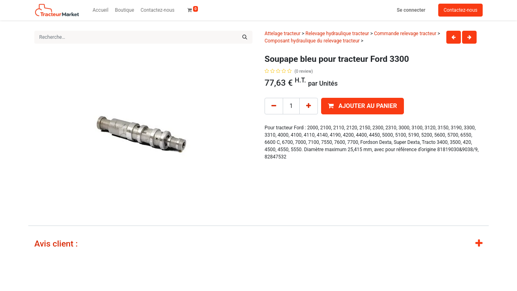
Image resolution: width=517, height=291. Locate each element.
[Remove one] (274, 106)
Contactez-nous (460, 10)
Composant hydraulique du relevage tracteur (312, 41)
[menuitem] (100, 10)
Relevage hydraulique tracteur (337, 33)
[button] (362, 106)
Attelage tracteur (283, 33)
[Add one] (308, 106)
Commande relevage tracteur (405, 33)
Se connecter (411, 10)
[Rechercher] (244, 37)
